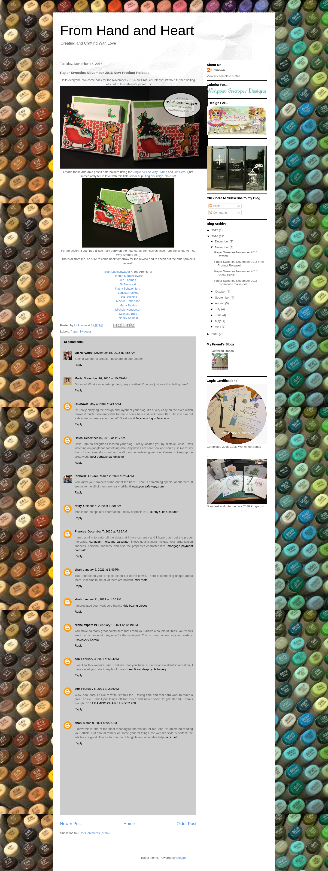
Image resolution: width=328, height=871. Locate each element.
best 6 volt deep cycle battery (147, 669)
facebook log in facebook (152, 418)
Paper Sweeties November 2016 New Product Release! (239, 263)
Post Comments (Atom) (94, 833)
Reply (78, 364)
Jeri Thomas (128, 280)
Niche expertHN (86, 625)
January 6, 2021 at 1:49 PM (101, 569)
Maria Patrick (128, 305)
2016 (215, 236)
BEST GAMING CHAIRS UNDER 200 (110, 703)
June (218, 315)
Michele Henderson (128, 309)
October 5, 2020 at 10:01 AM (102, 506)
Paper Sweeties (81, 331)
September (223, 297)
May (218, 321)
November (222, 247)
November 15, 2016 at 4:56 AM (114, 352)
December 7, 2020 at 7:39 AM (107, 531)
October (221, 291)
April (218, 326)
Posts (215, 206)
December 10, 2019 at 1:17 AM (104, 438)
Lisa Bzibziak (128, 297)
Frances (80, 531)
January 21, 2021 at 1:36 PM (102, 599)
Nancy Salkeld (128, 318)
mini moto (140, 580)
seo (77, 659)
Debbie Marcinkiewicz (128, 276)
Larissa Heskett (128, 292)
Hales (79, 438)
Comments (219, 212)
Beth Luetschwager (117, 271)
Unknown (81, 404)
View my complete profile (223, 76)
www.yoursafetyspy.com (148, 486)
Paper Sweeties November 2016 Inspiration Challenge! (235, 282)
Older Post (186, 823)
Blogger (181, 857)
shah (78, 569)
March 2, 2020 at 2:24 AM (117, 476)
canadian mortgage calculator (109, 541)
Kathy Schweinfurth (128, 288)
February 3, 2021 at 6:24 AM (100, 659)
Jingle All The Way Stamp (150, 172)
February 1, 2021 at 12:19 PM (118, 625)
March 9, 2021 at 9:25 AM (100, 723)
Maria (78, 378)
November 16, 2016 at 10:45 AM (105, 378)
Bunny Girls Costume (164, 512)
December (222, 241)
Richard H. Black (86, 476)
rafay (78, 506)
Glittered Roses (223, 351)
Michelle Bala (128, 313)
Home (129, 823)
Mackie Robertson (128, 301)
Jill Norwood (128, 284)
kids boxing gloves (135, 605)
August (220, 303)
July (218, 309)
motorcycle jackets (87, 639)
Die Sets (179, 172)
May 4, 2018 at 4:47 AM (105, 404)
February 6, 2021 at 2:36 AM (100, 688)
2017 (215, 230)
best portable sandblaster (107, 456)
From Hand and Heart (127, 30)
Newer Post (71, 823)
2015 (215, 334)
